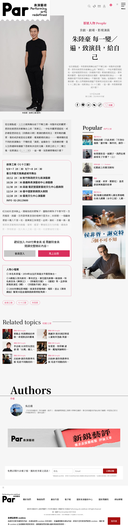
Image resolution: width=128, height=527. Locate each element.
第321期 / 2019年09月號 (94, 96)
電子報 (68, 499)
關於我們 (27, 499)
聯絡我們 (41, 499)
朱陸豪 (21, 124)
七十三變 (25, 150)
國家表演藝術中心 (85, 499)
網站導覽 (118, 499)
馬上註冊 (54, 253)
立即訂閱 (110, 471)
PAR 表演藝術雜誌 (11, 498)
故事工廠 (8, 302)
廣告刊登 (55, 499)
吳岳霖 (97, 94)
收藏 (110, 105)
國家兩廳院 (104, 499)
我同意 (114, 521)
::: (117, 3)
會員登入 (20, 253)
